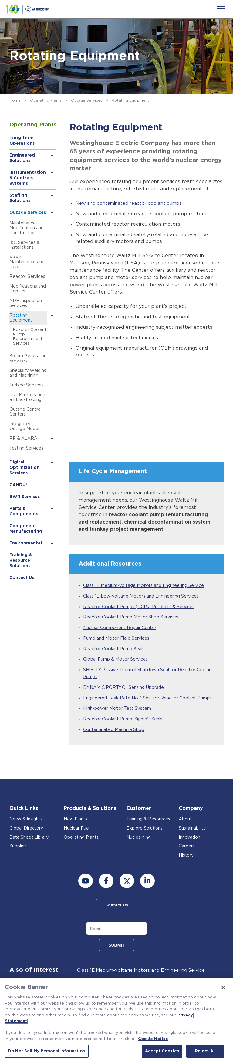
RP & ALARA (23, 438)
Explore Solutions (145, 838)
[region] (116, 1021)
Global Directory (26, 838)
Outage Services (86, 100)
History (186, 865)
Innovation (189, 847)
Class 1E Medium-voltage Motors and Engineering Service (148, 585)
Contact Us (21, 578)
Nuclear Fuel (77, 838)
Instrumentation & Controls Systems (27, 178)
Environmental (25, 543)
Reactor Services (27, 276)
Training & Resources (148, 829)
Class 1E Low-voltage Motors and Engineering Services (145, 596)
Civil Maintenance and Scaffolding (27, 397)
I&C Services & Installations (24, 245)
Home (15, 100)
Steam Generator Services (27, 358)
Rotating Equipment (20, 317)
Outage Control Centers (25, 411)
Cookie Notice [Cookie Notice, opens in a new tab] (153, 1039)
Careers (187, 856)
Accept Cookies (162, 1051)
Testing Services (26, 448)
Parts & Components (23, 511)
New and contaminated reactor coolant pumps (133, 203)
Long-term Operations (22, 141)
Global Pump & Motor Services (118, 660)
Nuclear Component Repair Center (122, 628)
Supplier (17, 856)
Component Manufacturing (25, 529)
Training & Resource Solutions (20, 560)
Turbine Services (26, 385)
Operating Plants (46, 100)
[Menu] (221, 9)
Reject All (205, 1051)
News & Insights (25, 829)
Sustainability (192, 838)
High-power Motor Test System (118, 718)
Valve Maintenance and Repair (27, 262)
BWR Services (24, 497)
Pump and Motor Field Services (118, 639)
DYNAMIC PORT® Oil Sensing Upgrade (126, 689)
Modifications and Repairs (27, 288)
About (185, 829)
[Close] (223, 987)
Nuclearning (139, 847)
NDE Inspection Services (25, 303)
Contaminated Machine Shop (115, 739)
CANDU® (18, 485)
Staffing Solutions (19, 198)
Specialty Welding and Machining (28, 373)
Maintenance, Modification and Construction (26, 228)
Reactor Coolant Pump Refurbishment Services (29, 336)
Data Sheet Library (29, 847)
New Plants (75, 829)
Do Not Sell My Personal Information (46, 1051)
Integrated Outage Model (24, 426)
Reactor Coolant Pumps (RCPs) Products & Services (143, 606)
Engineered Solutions (22, 158)
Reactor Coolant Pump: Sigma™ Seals (125, 728)
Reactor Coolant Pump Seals (116, 650)
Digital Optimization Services (24, 467)
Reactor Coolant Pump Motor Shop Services (133, 617)
